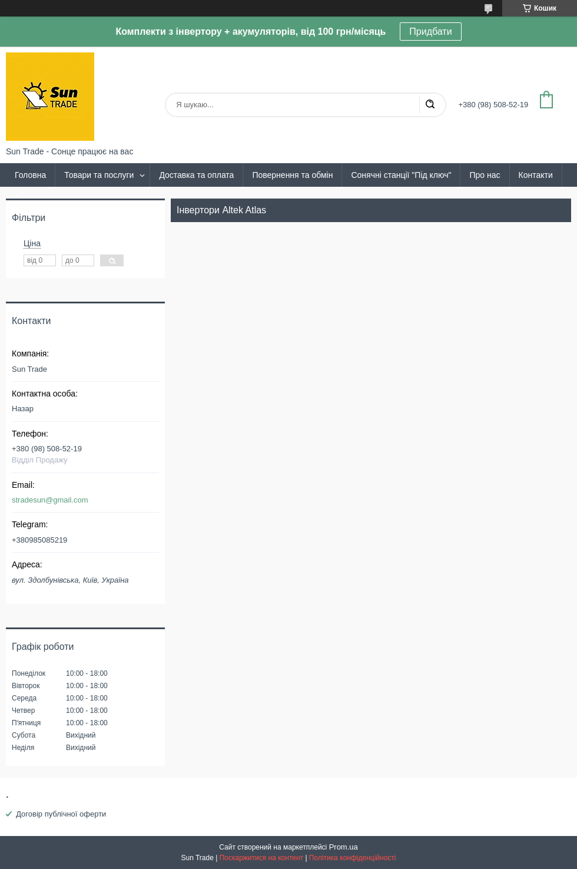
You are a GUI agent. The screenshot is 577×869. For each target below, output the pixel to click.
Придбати (430, 32)
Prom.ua (343, 846)
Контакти (536, 175)
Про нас (484, 175)
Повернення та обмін (292, 175)
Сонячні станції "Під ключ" (401, 175)
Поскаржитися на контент (261, 858)
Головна (30, 175)
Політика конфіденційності (352, 858)
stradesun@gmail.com (50, 499)
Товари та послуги (99, 175)
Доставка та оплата (196, 175)
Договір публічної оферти (61, 813)
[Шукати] (429, 105)
